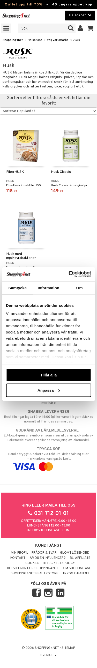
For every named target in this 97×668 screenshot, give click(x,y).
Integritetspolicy (59, 563)
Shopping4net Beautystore (34, 573)
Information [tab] (48, 287)
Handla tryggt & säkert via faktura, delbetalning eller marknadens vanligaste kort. (48, 458)
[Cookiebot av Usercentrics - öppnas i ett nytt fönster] (69, 274)
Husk (76, 40)
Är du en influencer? (47, 558)
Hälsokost (35, 40)
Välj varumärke (57, 40)
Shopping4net (13, 40)
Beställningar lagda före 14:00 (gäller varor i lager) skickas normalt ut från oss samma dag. (48, 416)
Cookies (32, 563)
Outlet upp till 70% (23, 4)
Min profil (19, 553)
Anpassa (49, 390)
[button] (90, 28)
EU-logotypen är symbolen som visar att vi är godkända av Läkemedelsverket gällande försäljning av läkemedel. (48, 435)
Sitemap (68, 648)
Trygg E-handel (76, 573)
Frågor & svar (44, 553)
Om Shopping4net (78, 568)
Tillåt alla (48, 375)
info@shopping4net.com (48, 530)
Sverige (48, 655)
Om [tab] (79, 287)
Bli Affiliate (80, 558)
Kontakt (17, 558)
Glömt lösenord (74, 553)
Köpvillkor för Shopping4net (33, 568)
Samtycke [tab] (17, 287)
